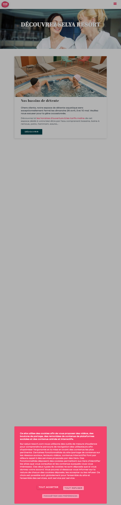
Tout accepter (48, 487)
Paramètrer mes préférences (60, 496)
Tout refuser (73, 488)
